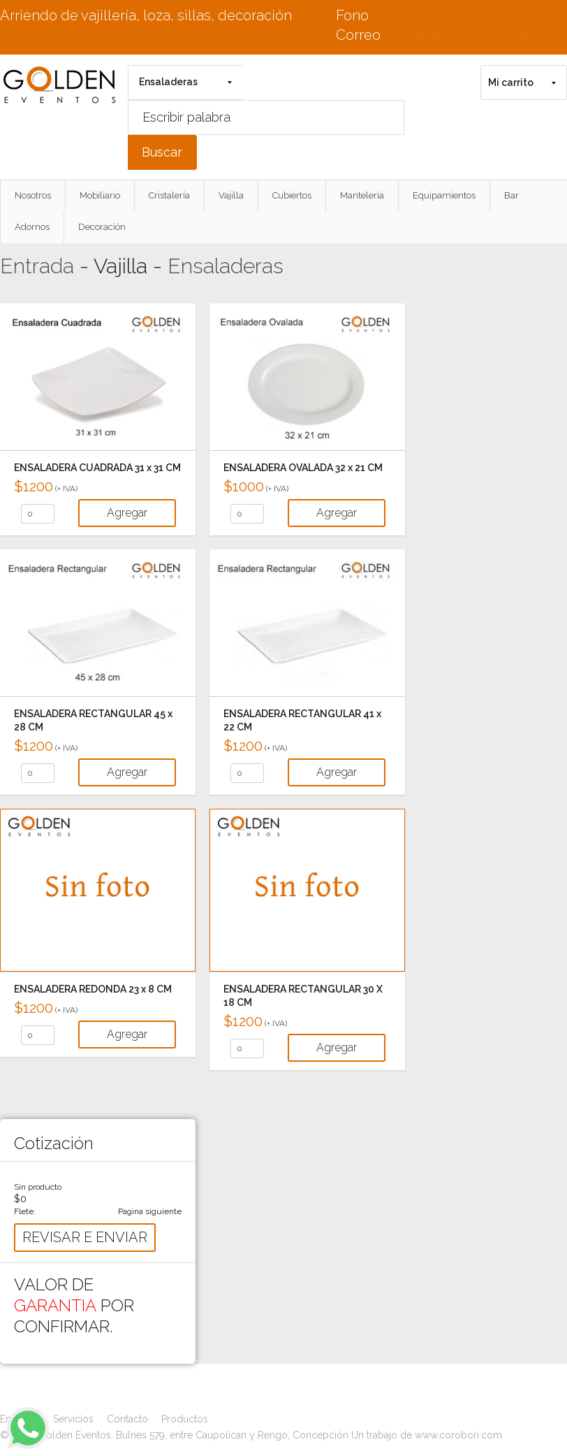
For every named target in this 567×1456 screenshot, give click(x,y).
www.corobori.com (458, 1435)
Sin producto (37, 1187)
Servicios (73, 1419)
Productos (184, 1419)
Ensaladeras (226, 266)
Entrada (37, 266)
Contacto (127, 1419)
